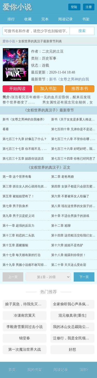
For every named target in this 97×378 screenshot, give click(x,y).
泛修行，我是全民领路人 (73, 338)
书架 (85, 19)
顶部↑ (84, 370)
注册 (89, 7)
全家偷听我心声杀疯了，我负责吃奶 (73, 304)
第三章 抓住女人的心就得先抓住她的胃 (29, 186)
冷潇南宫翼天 (24, 315)
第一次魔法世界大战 (24, 349)
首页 (12, 370)
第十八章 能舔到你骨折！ (68, 255)
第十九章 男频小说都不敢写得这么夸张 (29, 265)
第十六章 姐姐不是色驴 (67, 245)
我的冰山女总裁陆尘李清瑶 (73, 327)
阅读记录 (65, 19)
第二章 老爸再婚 (62, 176)
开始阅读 (17, 88)
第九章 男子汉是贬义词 (18, 216)
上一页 (13, 277)
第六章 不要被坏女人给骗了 (70, 196)
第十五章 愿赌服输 (15, 245)
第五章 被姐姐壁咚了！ (18, 196)
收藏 (28, 19)
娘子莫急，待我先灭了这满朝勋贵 (26, 304)
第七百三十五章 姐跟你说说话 (23, 158)
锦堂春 (24, 338)
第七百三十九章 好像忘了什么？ (25, 139)
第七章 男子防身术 (15, 206)
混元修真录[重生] (72, 315)
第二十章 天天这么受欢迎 (68, 265)
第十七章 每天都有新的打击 (22, 255)
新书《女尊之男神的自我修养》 (24, 119)
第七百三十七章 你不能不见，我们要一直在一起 (36, 149)
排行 (11, 19)
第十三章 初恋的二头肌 (18, 235)
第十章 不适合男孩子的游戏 (70, 216)
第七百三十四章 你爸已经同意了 (73, 158)
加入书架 (48, 88)
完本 (45, 19)
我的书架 (34, 370)
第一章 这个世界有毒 (17, 176)
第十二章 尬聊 (61, 225)
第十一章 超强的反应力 (18, 225)
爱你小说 (17, 7)
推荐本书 (79, 88)
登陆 (74, 7)
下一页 (84, 277)
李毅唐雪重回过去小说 (24, 327)
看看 (6, 129)
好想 (72, 349)
